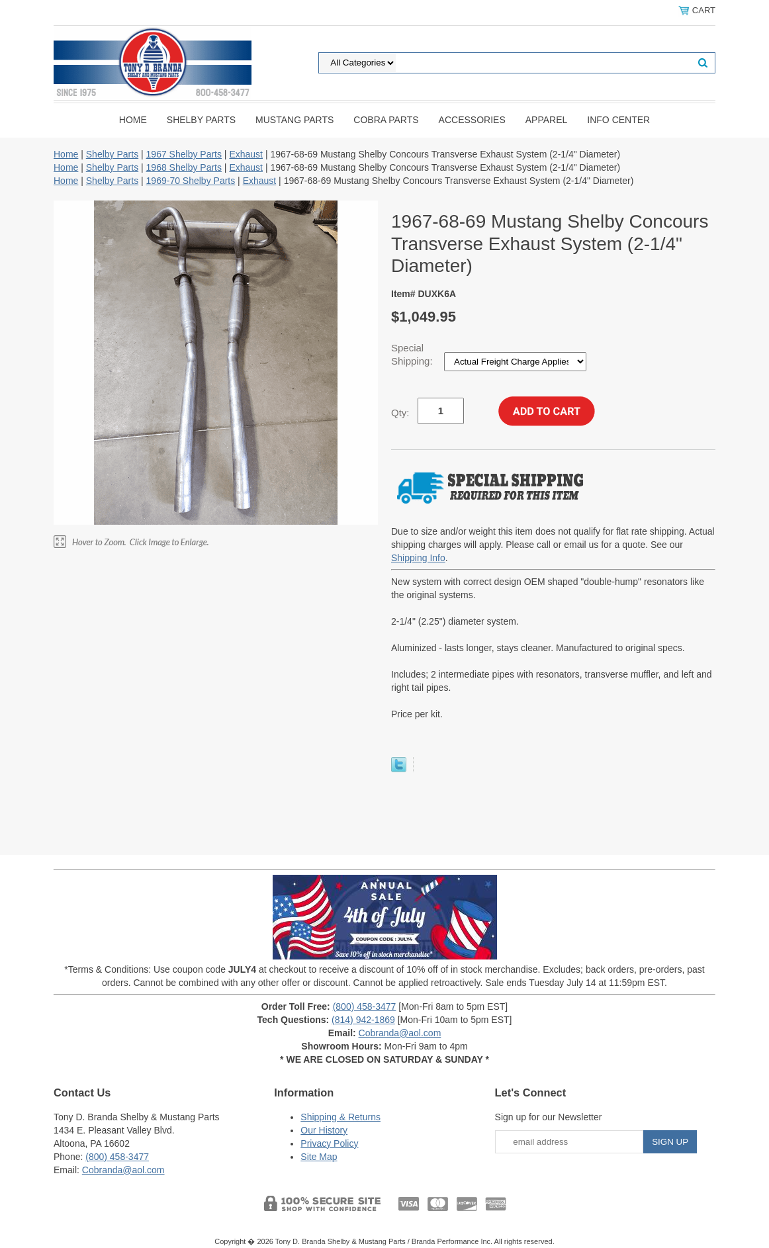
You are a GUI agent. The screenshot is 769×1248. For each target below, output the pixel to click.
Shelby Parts (201, 119)
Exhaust (246, 154)
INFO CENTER (618, 119)
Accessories (472, 119)
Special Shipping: (413, 354)
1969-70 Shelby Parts (191, 180)
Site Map (318, 1156)
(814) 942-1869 (363, 1019)
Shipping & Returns (340, 1117)
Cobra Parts (385, 119)
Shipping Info (418, 558)
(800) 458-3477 (364, 1006)
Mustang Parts (294, 119)
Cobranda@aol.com (400, 1033)
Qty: (400, 412)
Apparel (546, 119)
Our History (323, 1130)
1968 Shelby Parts (184, 167)
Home (133, 119)
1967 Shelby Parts (184, 154)
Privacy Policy (329, 1143)
